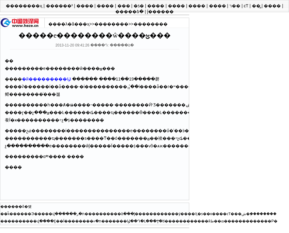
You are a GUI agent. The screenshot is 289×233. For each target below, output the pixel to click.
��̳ (257, 5)
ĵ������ (160, 11)
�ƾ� (139, 5)
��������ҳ (25, 5)
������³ (60, 5)
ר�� (235, 5)
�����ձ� (130, 11)
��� (124, 5)
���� (85, 5)
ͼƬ (246, 5)
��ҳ (83, 24)
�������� (111, 24)
